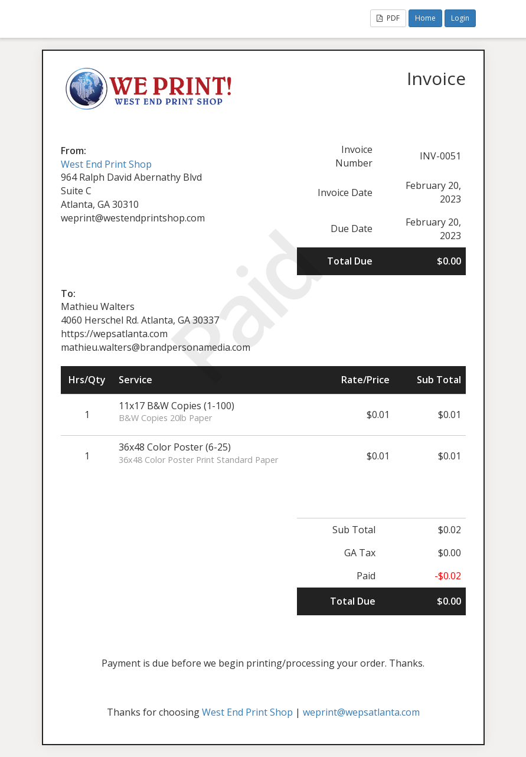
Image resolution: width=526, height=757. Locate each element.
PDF (388, 18)
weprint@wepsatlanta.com (361, 712)
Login (460, 18)
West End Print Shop (106, 164)
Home (425, 18)
